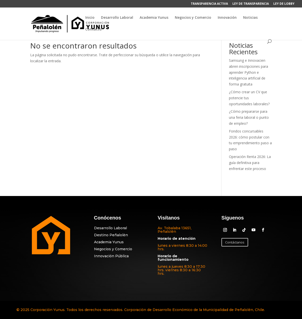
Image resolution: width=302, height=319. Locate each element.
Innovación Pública (111, 256)
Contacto (93, 30)
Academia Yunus (154, 18)
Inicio (90, 18)
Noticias (250, 18)
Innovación (227, 18)
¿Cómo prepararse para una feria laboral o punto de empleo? (249, 117)
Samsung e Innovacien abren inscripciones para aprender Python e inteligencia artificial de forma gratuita (248, 72)
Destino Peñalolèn (111, 235)
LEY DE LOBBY (284, 4)
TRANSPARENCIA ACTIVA (209, 4)
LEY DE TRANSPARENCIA (250, 4)
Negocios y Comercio (193, 18)
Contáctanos (234, 242)
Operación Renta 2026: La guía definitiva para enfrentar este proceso (250, 162)
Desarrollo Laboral (117, 18)
